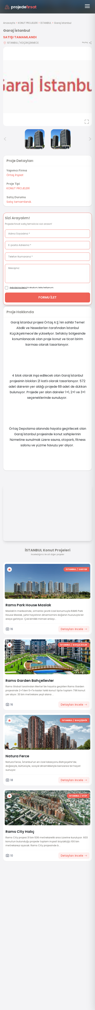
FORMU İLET (47, 297)
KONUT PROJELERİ (28, 23)
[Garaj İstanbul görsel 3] (61, 139)
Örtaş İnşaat (15, 175)
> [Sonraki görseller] (90, 139)
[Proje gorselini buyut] (47, 86)
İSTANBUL (45, 23)
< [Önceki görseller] (5, 139)
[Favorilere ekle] (9, 569)
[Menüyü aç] (87, 6)
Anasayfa (9, 23)
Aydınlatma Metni (18, 287)
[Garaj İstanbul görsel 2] (35, 139)
